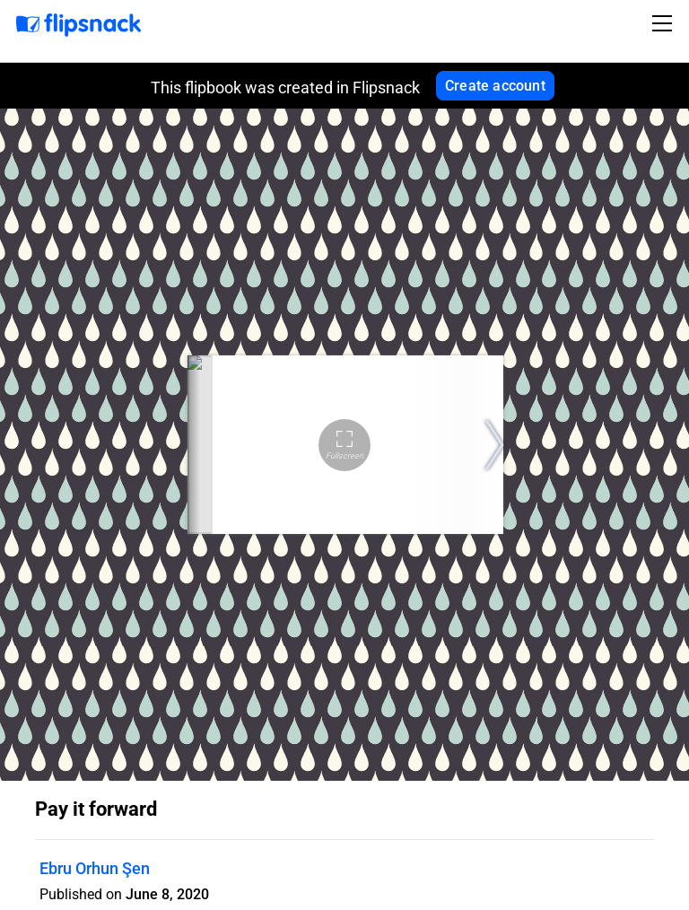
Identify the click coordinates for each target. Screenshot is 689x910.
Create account (495, 85)
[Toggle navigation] (665, 23)
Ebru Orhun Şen (94, 868)
